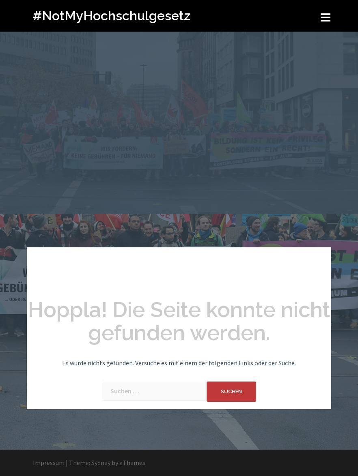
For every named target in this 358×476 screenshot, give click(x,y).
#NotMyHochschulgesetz (111, 15)
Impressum (49, 463)
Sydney (100, 463)
